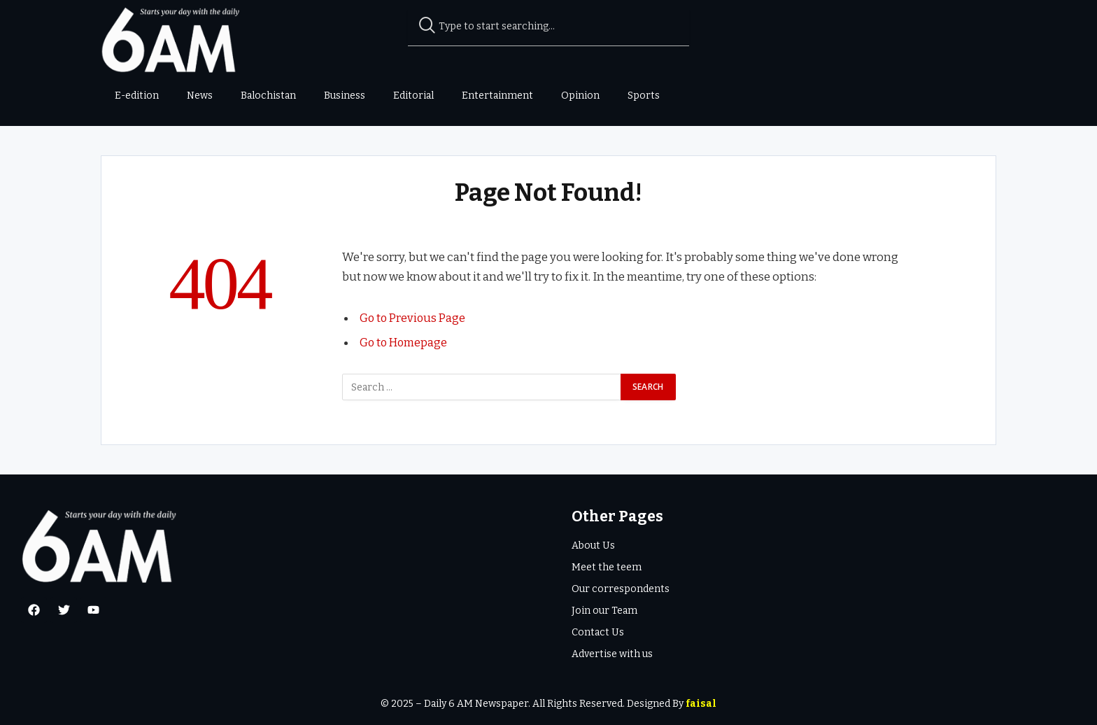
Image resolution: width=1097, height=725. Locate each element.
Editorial (413, 95)
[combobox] (549, 26)
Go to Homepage (405, 342)
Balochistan (268, 95)
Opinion (580, 95)
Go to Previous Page (414, 318)
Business (344, 95)
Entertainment (497, 95)
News (200, 95)
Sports (644, 95)
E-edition (137, 95)
